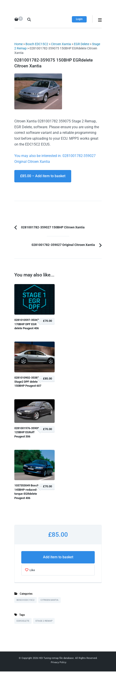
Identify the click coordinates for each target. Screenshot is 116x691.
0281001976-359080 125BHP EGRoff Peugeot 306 (27, 432)
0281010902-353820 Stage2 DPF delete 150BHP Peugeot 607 (27, 382)
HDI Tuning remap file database (56, 658)
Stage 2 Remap (43, 621)
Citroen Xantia (61, 44)
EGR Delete (81, 44)
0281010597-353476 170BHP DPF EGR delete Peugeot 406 (27, 324)
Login (79, 19)
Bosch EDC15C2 (37, 44)
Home (18, 44)
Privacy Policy (58, 662)
